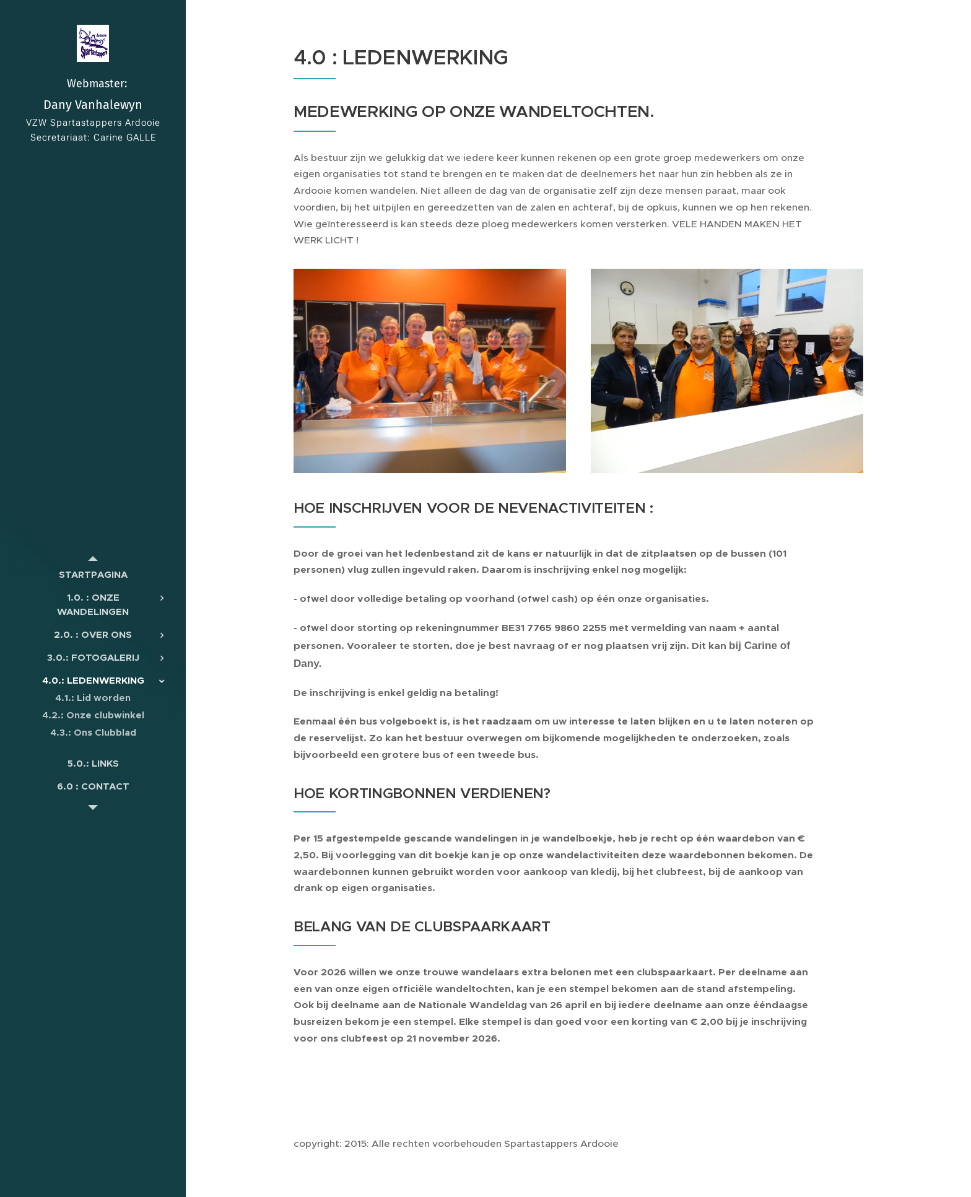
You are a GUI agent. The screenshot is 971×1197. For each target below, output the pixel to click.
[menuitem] (93, 574)
